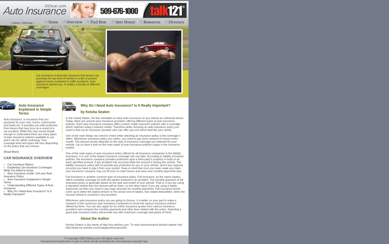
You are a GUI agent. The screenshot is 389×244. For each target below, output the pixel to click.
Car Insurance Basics (20, 164)
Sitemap (27, 22)
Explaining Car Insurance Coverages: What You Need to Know (28, 169)
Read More (11, 151)
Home (16, 22)
